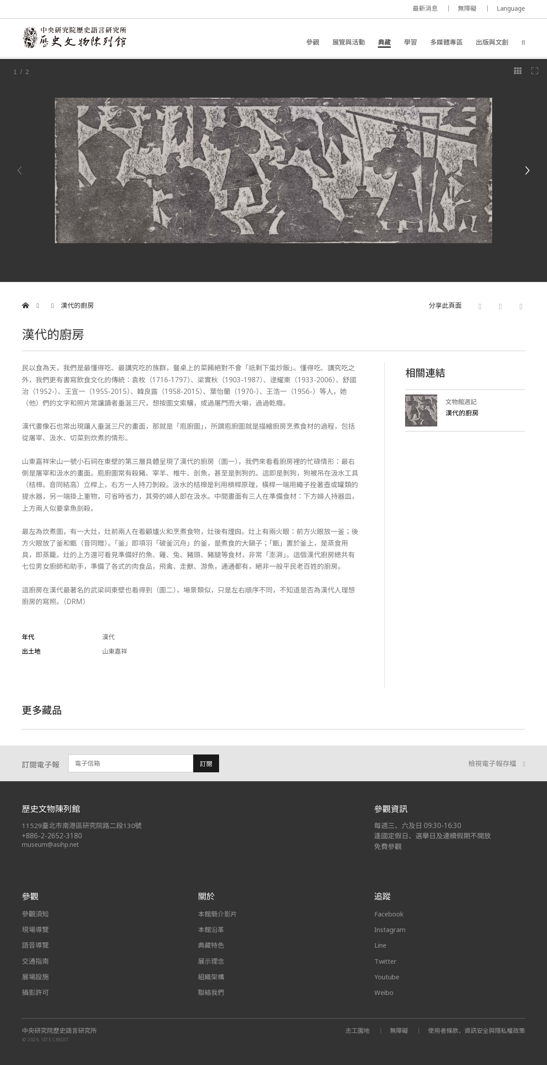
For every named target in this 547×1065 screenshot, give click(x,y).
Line (381, 945)
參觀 (312, 42)
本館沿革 (211, 929)
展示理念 (211, 961)
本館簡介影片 (218, 913)
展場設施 (35, 976)
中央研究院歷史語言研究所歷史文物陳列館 (76, 38)
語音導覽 (35, 945)
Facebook (389, 913)
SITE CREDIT (55, 1039)
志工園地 (353, 1030)
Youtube (387, 976)
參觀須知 (35, 913)
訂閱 (206, 763)
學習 (410, 42)
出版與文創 (492, 42)
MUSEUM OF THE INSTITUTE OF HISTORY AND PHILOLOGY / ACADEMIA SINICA (110, 9)
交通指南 (35, 961)
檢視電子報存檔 (496, 763)
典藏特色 (211, 945)
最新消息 (425, 8)
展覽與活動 (348, 42)
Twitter (386, 961)
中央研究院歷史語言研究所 (59, 1031)
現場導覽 (35, 929)
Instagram (390, 929)
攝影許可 (35, 992)
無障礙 (467, 8)
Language (511, 8)
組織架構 (211, 976)
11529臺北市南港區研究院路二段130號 (82, 825)
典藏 (384, 42)
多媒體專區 (446, 42)
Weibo (384, 992)
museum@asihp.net (50, 844)
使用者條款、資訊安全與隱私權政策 (475, 1030)
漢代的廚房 (77, 305)
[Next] (527, 170)
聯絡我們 (211, 992)
